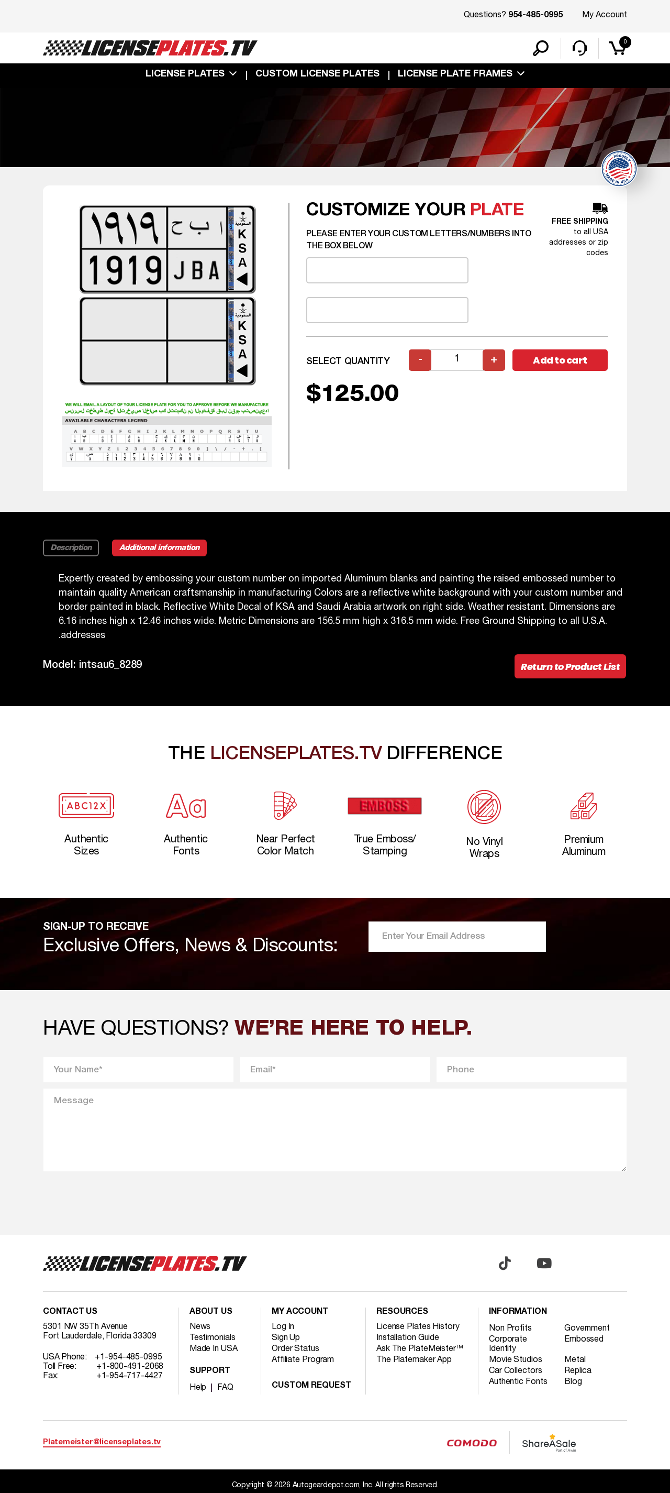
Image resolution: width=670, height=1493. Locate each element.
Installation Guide (407, 1338)
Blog (573, 1382)
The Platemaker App (414, 1360)
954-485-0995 (535, 16)
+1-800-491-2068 (130, 1366)
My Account (604, 15)
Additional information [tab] (159, 548)
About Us (210, 1312)
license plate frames (455, 74)
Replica (577, 1371)
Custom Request (311, 1386)
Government (587, 1328)
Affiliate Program (303, 1360)
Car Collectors (515, 1371)
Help (198, 1387)
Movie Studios (515, 1360)
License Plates (185, 74)
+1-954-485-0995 (128, 1357)
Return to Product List (570, 666)
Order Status (295, 1349)
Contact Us (70, 1312)
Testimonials (212, 1338)
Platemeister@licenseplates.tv (102, 1442)
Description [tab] (71, 548)
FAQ (225, 1387)
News (200, 1327)
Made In (213, 1349)
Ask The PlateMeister (419, 1349)
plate (497, 211)
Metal (575, 1360)
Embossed (584, 1339)
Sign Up (286, 1338)
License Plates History (418, 1327)
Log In (283, 1327)
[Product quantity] (457, 360)
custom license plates (317, 74)
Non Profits (510, 1328)
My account (300, 1312)
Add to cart (560, 360)
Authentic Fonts (518, 1382)
